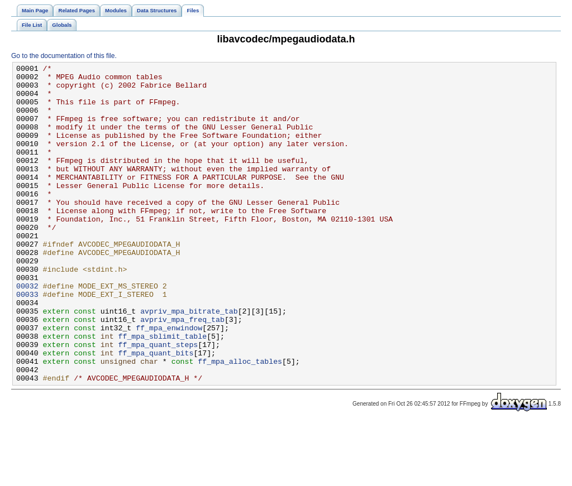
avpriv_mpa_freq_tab (182, 371)
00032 (27, 331)
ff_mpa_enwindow (169, 381)
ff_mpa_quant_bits (155, 411)
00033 (27, 341)
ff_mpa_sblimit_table (162, 391)
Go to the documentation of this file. (64, 56)
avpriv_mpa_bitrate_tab (189, 361)
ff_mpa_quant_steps (158, 401)
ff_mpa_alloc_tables (240, 421)
